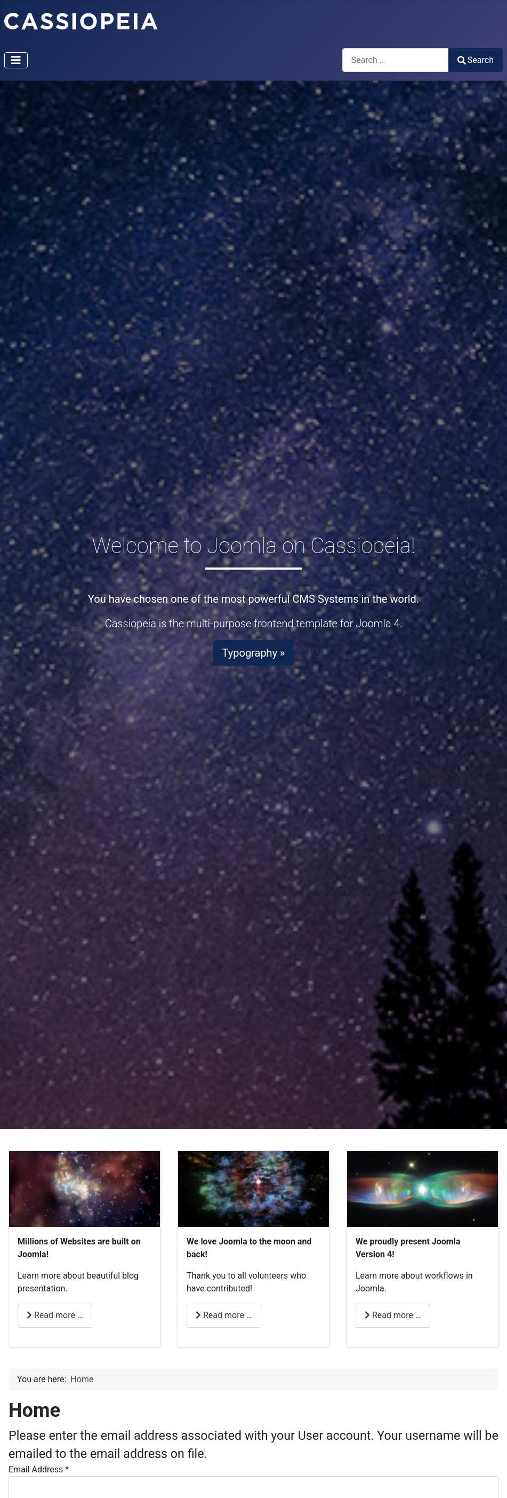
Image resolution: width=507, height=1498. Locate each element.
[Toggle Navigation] (16, 60)
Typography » (253, 652)
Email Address (39, 1469)
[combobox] (395, 60)
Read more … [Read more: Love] (224, 1315)
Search (475, 60)
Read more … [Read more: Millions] (55, 1315)
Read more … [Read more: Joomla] (393, 1315)
